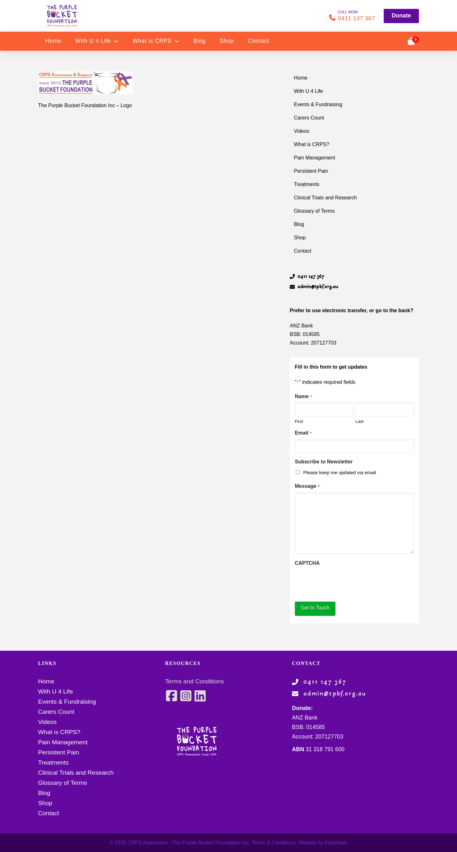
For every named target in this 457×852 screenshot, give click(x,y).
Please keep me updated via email (339, 472)
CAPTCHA (307, 563)
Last (359, 421)
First (299, 421)
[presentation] (343, 582)
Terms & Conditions (274, 842)
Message (307, 486)
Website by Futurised (322, 842)
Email (303, 433)
